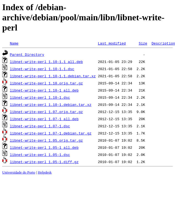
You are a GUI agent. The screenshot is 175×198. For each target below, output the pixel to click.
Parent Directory (27, 54)
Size (143, 43)
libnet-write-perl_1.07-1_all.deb (44, 118)
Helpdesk (44, 172)
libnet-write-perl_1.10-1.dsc (40, 97)
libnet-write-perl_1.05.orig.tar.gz (46, 140)
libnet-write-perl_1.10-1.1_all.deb (46, 61)
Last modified (112, 43)
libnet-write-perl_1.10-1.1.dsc (42, 68)
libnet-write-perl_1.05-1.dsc (40, 154)
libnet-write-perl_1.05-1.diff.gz (44, 161)
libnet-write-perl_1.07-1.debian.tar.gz (50, 133)
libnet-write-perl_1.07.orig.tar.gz (46, 111)
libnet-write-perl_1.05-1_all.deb (44, 147)
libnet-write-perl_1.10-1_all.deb (44, 90)
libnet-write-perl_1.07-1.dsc (40, 125)
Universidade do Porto (18, 172)
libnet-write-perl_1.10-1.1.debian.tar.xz (53, 75)
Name (14, 43)
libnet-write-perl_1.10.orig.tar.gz (46, 83)
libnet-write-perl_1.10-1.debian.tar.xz (50, 104)
